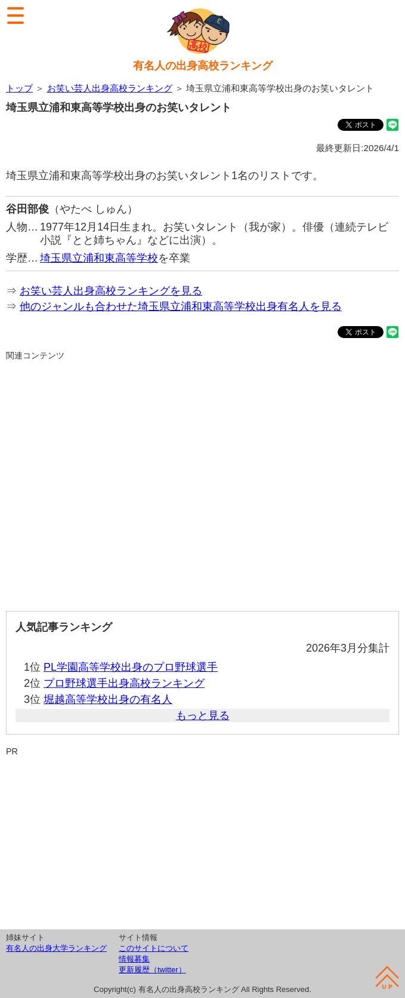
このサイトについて (153, 948)
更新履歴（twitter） (152, 969)
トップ (19, 88)
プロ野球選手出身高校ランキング (124, 683)
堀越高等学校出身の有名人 (108, 699)
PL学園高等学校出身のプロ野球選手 (131, 667)
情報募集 (134, 958)
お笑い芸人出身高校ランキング (109, 88)
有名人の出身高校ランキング (203, 66)
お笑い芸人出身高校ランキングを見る (111, 291)
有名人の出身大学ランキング (56, 948)
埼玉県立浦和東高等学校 (99, 258)
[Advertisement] (202, 481)
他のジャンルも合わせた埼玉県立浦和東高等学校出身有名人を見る (181, 306)
